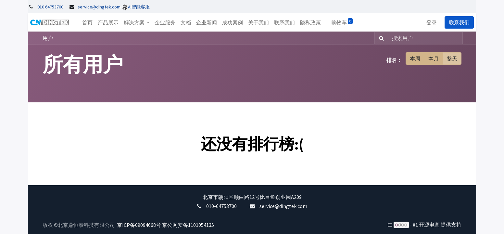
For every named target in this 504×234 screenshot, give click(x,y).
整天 (452, 58)
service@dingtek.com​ (99, 7)
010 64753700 (50, 7)
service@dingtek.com (283, 206)
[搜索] (380, 38)
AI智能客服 (139, 7)
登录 (434, 22)
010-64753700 (221, 206)
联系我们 (461, 22)
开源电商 (429, 224)
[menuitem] (85, 22)
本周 (415, 58)
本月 (433, 58)
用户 (48, 38)
